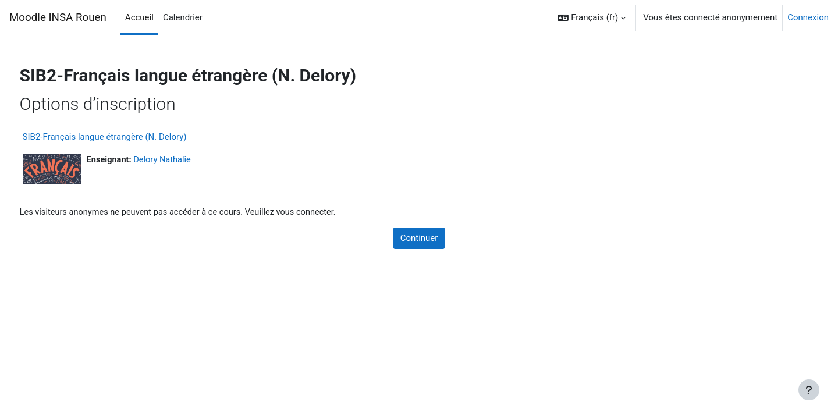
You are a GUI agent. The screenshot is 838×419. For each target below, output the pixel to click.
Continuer (419, 238)
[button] (591, 17)
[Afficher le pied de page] (808, 389)
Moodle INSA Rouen (57, 17)
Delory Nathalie (186, 160)
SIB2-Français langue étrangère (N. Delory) (126, 137)
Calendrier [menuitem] (183, 17)
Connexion (808, 17)
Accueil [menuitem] (139, 17)
